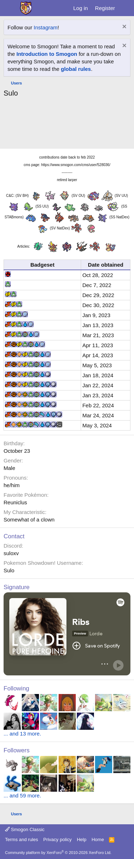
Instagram (46, 27)
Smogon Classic (25, 829)
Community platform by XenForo (58, 852)
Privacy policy (57, 839)
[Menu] (9, 8)
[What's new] (126, 8)
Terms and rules (21, 839)
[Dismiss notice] (123, 27)
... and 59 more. (22, 795)
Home (97, 839)
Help (81, 839)
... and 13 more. (22, 734)
